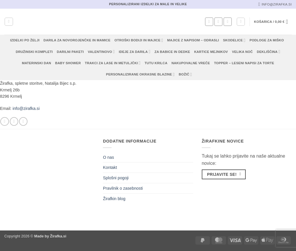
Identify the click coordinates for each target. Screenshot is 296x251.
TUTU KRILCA (156, 63)
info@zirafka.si (26, 108)
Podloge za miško (266, 40)
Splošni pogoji (116, 178)
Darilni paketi (70, 51)
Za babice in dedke (172, 51)
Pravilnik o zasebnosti (123, 188)
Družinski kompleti (34, 51)
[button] (241, 22)
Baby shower (68, 63)
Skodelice (234, 40)
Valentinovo (101, 51)
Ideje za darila (135, 51)
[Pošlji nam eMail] (227, 21)
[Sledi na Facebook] (209, 21)
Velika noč (242, 51)
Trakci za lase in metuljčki (113, 63)
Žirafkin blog (114, 198)
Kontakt (110, 167)
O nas (108, 157)
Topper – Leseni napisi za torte (244, 63)
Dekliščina (268, 51)
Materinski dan (36, 63)
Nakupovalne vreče (190, 63)
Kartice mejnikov (211, 51)
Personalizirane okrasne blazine (140, 74)
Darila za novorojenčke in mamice (77, 40)
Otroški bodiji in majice (138, 40)
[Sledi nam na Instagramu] (218, 21)
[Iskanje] (9, 22)
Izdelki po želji (25, 40)
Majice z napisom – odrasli (193, 40)
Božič (185, 74)
